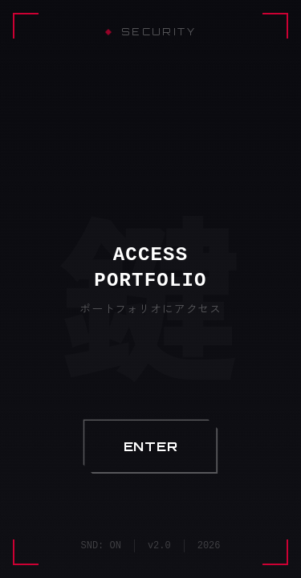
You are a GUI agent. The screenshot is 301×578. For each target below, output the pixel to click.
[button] (150, 446)
